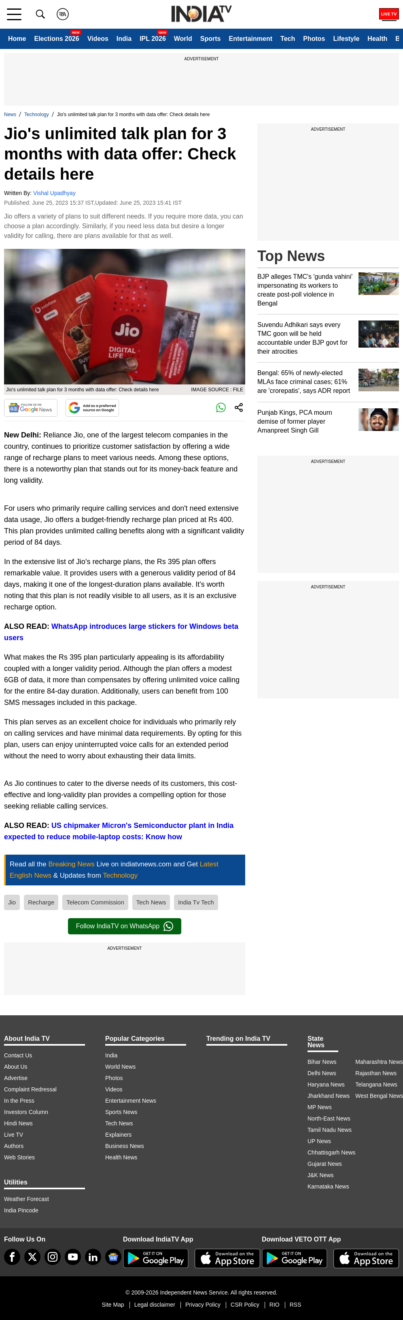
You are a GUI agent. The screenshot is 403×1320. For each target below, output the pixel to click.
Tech (287, 38)
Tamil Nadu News (330, 1130)
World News (120, 1066)
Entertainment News (130, 1100)
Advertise (16, 1078)
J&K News (321, 1175)
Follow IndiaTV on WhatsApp (124, 926)
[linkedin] (93, 1257)
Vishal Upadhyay (54, 193)
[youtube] (73, 1257)
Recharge (41, 902)
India (124, 38)
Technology (36, 114)
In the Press (19, 1100)
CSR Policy (245, 1304)
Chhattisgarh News (331, 1152)
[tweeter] (32, 1257)
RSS (295, 1304)
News (10, 114)
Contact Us (18, 1055)
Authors (13, 1146)
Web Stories (19, 1157)
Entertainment (250, 38)
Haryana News (326, 1084)
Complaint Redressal (30, 1089)
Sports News (121, 1112)
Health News (121, 1157)
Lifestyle (346, 38)
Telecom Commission (95, 902)
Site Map (113, 1304)
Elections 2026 (56, 38)
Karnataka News (328, 1186)
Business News (124, 1146)
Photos (314, 38)
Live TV (13, 1134)
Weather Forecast (26, 1199)
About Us (16, 1066)
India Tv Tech (196, 902)
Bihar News (322, 1062)
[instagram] (53, 1257)
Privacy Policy (203, 1304)
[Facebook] (12, 1257)
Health (377, 38)
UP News (319, 1141)
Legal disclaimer (154, 1304)
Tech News (151, 902)
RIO (274, 1304)
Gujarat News (325, 1164)
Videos (97, 38)
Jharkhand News (329, 1096)
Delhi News (322, 1073)
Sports (210, 38)
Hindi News (18, 1123)
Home (17, 38)
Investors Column (26, 1112)
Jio (12, 902)
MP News (320, 1107)
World (183, 38)
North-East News (329, 1118)
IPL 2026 (153, 38)
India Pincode (21, 1210)
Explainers (118, 1134)
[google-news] (113, 1257)
